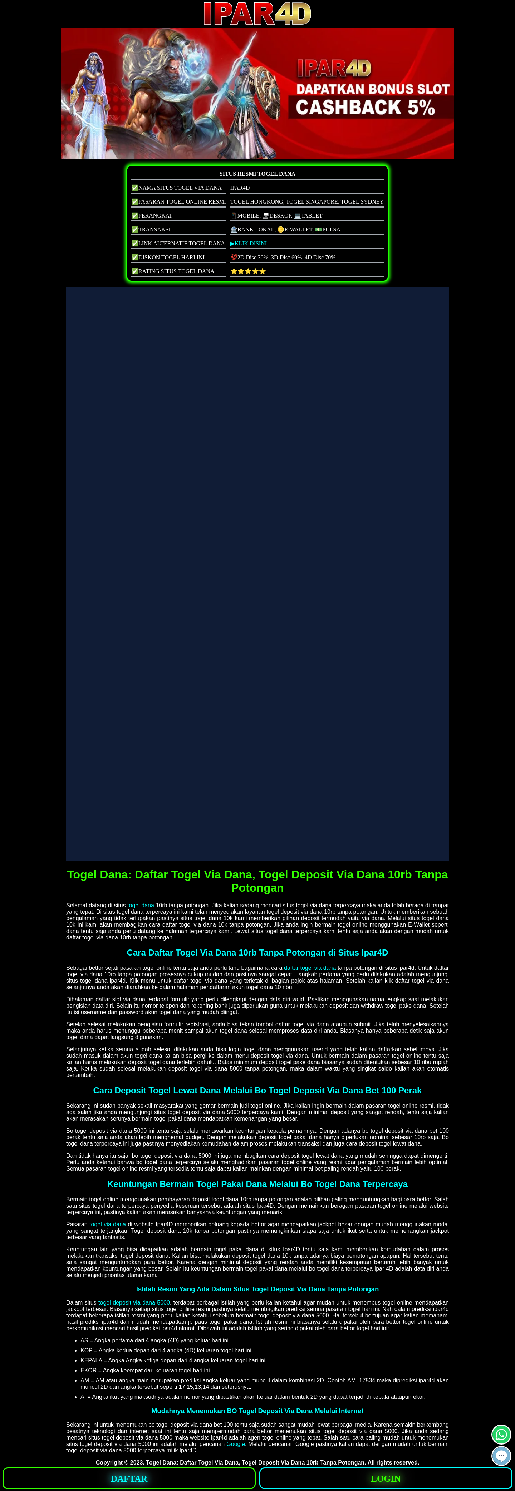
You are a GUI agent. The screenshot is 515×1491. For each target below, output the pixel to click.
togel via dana (107, 1224)
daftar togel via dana (310, 968)
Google (235, 1444)
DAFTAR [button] (129, 1478)
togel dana (140, 905)
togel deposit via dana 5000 (134, 1303)
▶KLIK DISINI (248, 243)
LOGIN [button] (386, 1478)
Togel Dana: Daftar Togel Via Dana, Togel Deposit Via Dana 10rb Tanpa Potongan (255, 1463)
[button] (501, 1456)
